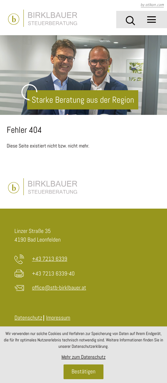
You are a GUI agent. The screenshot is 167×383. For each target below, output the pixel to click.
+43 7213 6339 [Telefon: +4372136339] (49, 259)
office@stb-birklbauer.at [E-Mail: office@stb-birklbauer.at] (59, 287)
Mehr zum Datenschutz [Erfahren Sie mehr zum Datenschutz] (83, 357)
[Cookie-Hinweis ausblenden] (83, 371)
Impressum (58, 318)
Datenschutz (28, 318)
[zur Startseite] (42, 18)
